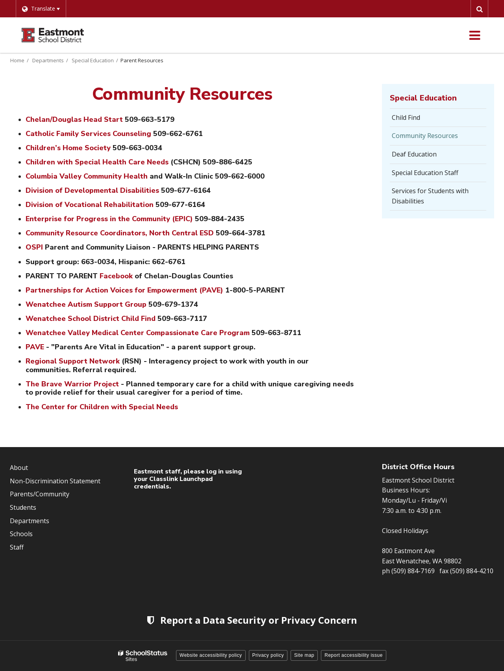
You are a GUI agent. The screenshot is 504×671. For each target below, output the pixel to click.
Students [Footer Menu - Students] (23, 507)
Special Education (93, 60)
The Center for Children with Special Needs (102, 407)
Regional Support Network (73, 361)
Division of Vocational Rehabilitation (90, 204)
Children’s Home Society (68, 148)
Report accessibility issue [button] (353, 655)
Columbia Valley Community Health (87, 176)
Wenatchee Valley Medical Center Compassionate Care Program (138, 332)
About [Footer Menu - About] (19, 467)
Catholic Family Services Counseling (89, 133)
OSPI (34, 247)
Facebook (116, 276)
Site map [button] (304, 655)
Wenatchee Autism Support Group (86, 304)
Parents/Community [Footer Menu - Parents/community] (39, 494)
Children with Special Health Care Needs (98, 162)
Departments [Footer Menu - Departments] (29, 520)
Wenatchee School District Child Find (91, 318)
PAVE (35, 347)
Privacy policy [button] (268, 655)
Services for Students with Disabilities (430, 195)
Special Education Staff (425, 172)
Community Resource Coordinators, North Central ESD (120, 233)
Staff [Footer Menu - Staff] (17, 547)
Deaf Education (414, 154)
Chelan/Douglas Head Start (75, 119)
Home (17, 60)
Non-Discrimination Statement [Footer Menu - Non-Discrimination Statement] (55, 481)
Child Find (406, 117)
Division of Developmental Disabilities (93, 190)
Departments (48, 60)
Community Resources (425, 135)
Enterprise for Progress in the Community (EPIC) (109, 219)
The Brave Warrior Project (72, 384)
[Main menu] (474, 35)
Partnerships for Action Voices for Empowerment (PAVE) (124, 290)
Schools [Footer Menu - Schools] (21, 533)
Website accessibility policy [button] (211, 655)
